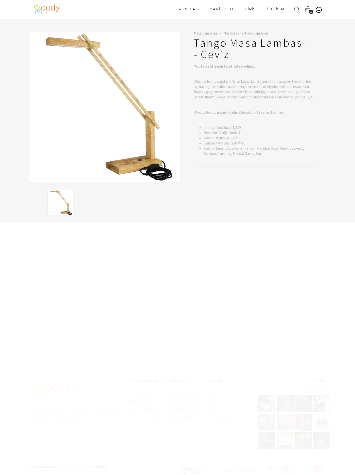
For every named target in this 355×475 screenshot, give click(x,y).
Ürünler (187, 9)
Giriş (250, 9)
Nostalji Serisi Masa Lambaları (245, 33)
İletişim (275, 9)
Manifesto (221, 9)
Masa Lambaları (207, 33)
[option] (105, 107)
